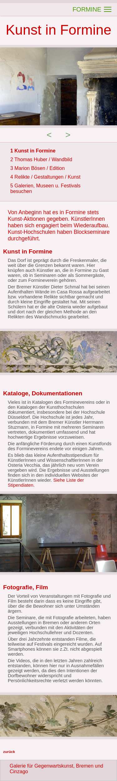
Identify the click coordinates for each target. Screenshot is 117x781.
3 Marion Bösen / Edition (37, 168)
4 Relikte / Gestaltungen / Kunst (45, 177)
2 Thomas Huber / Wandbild (41, 159)
